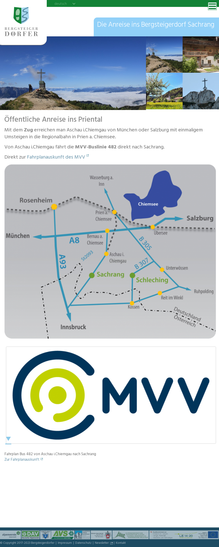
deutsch (60, 3)
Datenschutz (83, 543)
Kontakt (121, 543)
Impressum (65, 543)
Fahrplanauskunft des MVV (56, 157)
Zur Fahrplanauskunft (21, 460)
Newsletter (102, 543)
